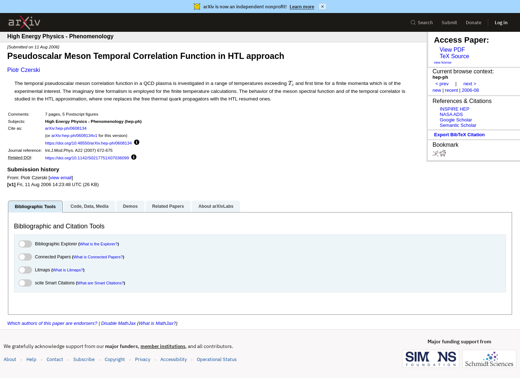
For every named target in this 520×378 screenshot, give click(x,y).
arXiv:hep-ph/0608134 (66, 128)
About (10, 359)
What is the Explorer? (99, 244)
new (437, 90)
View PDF (452, 50)
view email (61, 177)
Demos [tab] (130, 206)
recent (451, 90)
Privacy (142, 359)
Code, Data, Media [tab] (89, 206)
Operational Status (217, 359)
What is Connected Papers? (98, 257)
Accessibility (173, 359)
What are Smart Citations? (100, 283)
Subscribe (84, 359)
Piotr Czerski (23, 70)
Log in (501, 23)
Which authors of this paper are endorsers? (52, 323)
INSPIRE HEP (454, 109)
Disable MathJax (118, 323)
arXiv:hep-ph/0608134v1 (74, 135)
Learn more (302, 7)
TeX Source (454, 56)
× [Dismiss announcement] (322, 6)
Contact (55, 359)
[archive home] (24, 23)
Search (421, 23)
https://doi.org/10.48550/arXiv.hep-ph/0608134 (88, 143)
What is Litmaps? (68, 270)
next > (469, 83)
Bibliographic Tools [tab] (35, 206)
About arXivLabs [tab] (215, 206)
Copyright (115, 359)
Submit (449, 23)
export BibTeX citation (459, 134)
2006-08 (470, 90)
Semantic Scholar (458, 125)
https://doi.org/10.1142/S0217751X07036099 (87, 157)
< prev (442, 83)
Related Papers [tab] (168, 206)
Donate (473, 23)
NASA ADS (451, 114)
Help (31, 359)
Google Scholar (456, 120)
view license (443, 62)
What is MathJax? (157, 323)
